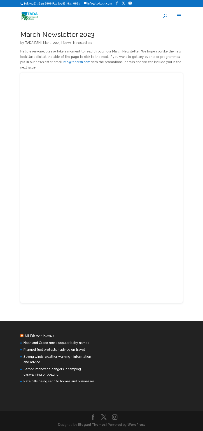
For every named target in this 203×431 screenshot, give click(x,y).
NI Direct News (39, 336)
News (67, 43)
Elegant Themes (91, 424)
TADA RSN (33, 43)
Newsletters (82, 43)
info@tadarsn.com (76, 62)
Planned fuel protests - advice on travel (54, 349)
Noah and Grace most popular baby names (56, 343)
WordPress (136, 424)
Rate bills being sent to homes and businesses (59, 381)
